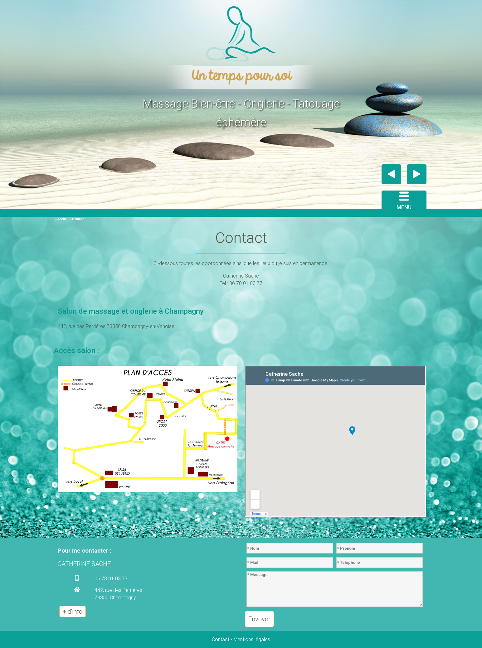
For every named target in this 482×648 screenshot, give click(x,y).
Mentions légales (251, 639)
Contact (220, 639)
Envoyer (259, 619)
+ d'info (72, 611)
